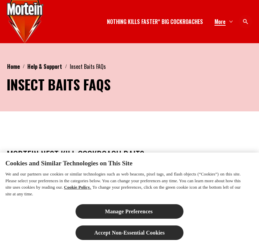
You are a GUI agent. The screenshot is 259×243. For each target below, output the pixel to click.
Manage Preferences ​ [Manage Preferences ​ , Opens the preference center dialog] (129, 214)
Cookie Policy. (77, 190)
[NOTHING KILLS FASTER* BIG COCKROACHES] (155, 21)
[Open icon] (245, 21)
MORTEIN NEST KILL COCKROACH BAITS (75, 155)
